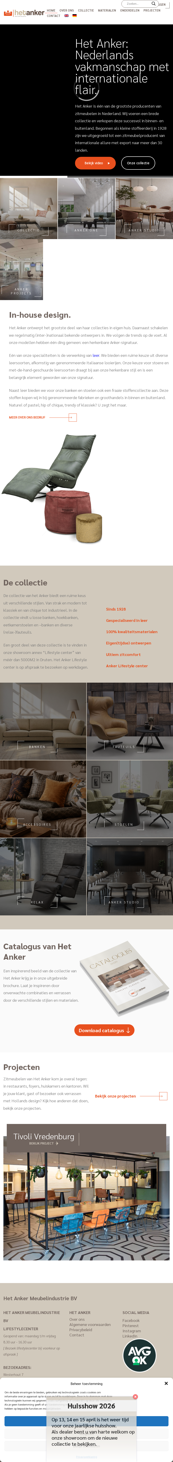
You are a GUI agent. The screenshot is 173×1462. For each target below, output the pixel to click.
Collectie (86, 10)
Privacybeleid (80, 1329)
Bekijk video (93, 163)
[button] (166, 1383)
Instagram (132, 1330)
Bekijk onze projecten (128, 1095)
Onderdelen (129, 10)
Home (51, 10)
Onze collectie (138, 163)
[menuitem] (66, 15)
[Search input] (138, 3)
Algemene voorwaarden (90, 1324)
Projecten (151, 10)
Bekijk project (41, 1143)
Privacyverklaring (86, 1456)
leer (96, 355)
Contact (53, 16)
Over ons (66, 10)
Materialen (107, 10)
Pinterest (131, 1325)
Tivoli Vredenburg (43, 1136)
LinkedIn (130, 1335)
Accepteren (86, 1421)
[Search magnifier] (153, 5)
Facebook (131, 1320)
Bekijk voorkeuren (86, 1446)
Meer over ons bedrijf (40, 417)
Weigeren (86, 1434)
